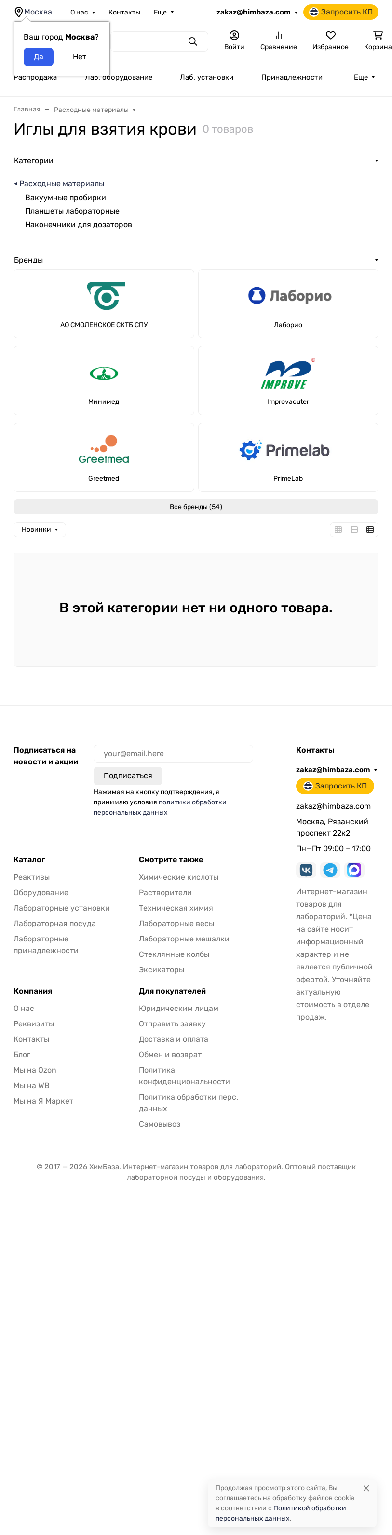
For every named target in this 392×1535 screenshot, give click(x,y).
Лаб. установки (206, 77)
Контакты (124, 12)
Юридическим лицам (178, 1008)
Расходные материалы (61, 183)
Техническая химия (176, 908)
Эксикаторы (161, 969)
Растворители (165, 892)
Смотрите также (171, 860)
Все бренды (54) (196, 507)
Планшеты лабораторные (72, 211)
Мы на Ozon (35, 1070)
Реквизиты (34, 1023)
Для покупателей (172, 991)
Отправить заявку (172, 1023)
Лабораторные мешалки (184, 938)
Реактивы (32, 877)
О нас (79, 12)
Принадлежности (292, 77)
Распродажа (35, 77)
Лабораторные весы (176, 923)
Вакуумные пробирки (65, 197)
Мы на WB (32, 1085)
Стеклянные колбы (174, 954)
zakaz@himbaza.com (253, 12)
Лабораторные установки (62, 908)
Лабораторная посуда (55, 923)
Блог (22, 1054)
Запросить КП (341, 12)
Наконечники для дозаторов (78, 224)
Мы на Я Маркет (43, 1101)
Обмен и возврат (170, 1054)
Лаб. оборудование (118, 77)
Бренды (28, 259)
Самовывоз (159, 1124)
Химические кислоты (178, 877)
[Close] (366, 1488)
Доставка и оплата (173, 1039)
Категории (34, 160)
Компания (33, 991)
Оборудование (41, 892)
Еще (160, 12)
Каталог (29, 860)
